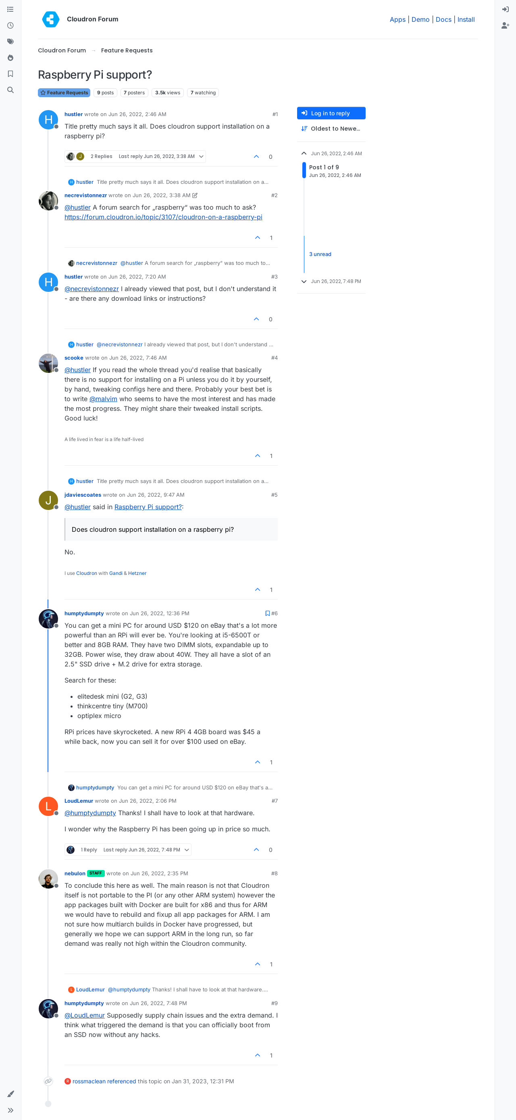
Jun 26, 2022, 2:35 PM (159, 873)
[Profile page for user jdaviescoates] (48, 500)
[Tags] (10, 41)
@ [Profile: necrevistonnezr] (91, 289)
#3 (274, 276)
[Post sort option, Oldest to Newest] (331, 129)
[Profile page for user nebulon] (48, 879)
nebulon (74, 873)
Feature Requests (64, 93)
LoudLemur (78, 800)
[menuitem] (505, 9)
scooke (73, 357)
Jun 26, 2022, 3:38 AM (162, 195)
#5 (274, 494)
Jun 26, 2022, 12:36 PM (159, 613)
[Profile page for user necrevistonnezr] (48, 200)
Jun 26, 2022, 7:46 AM (138, 357)
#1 (275, 114)
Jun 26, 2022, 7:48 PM (158, 1003)
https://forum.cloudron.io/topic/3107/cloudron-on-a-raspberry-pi (163, 217)
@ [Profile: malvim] (103, 399)
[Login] (505, 9)
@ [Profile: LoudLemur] (84, 1015)
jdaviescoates (82, 494)
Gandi (116, 573)
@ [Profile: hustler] (77, 207)
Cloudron (86, 573)
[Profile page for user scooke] (48, 363)
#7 (275, 800)
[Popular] (10, 58)
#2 (274, 195)
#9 (274, 1003)
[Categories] (10, 9)
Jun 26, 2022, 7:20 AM (137, 276)
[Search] (10, 90)
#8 (274, 873)
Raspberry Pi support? (148, 507)
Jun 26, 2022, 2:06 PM (148, 800)
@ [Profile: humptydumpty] (90, 813)
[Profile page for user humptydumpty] (48, 619)
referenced (121, 1081)
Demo (421, 19)
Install (466, 19)
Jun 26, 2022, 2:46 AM (137, 114)
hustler (73, 114)
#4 (274, 357)
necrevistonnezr (85, 195)
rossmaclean (89, 1081)
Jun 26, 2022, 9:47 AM (156, 494)
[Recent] (10, 25)
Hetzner (137, 573)
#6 (274, 613)
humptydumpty (84, 613)
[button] (10, 1094)
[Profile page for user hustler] (48, 119)
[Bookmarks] (10, 74)
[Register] (505, 25)
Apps (398, 19)
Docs (444, 19)
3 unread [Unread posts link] (320, 254)
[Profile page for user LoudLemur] (48, 806)
